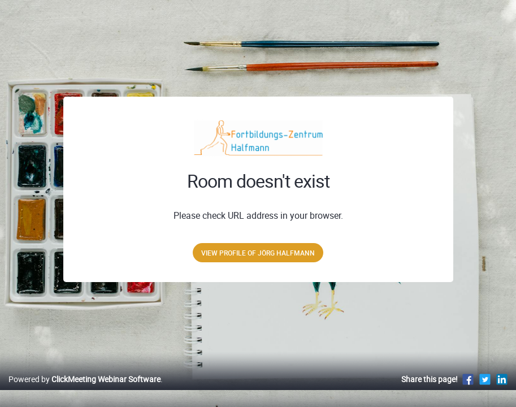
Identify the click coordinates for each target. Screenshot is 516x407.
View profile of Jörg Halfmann (258, 252)
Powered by (84, 391)
